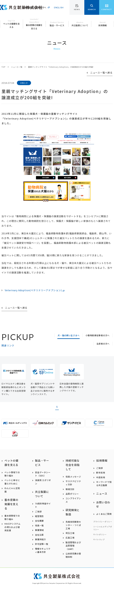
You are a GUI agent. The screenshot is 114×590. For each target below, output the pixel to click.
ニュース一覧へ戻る (101, 72)
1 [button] (57, 406)
